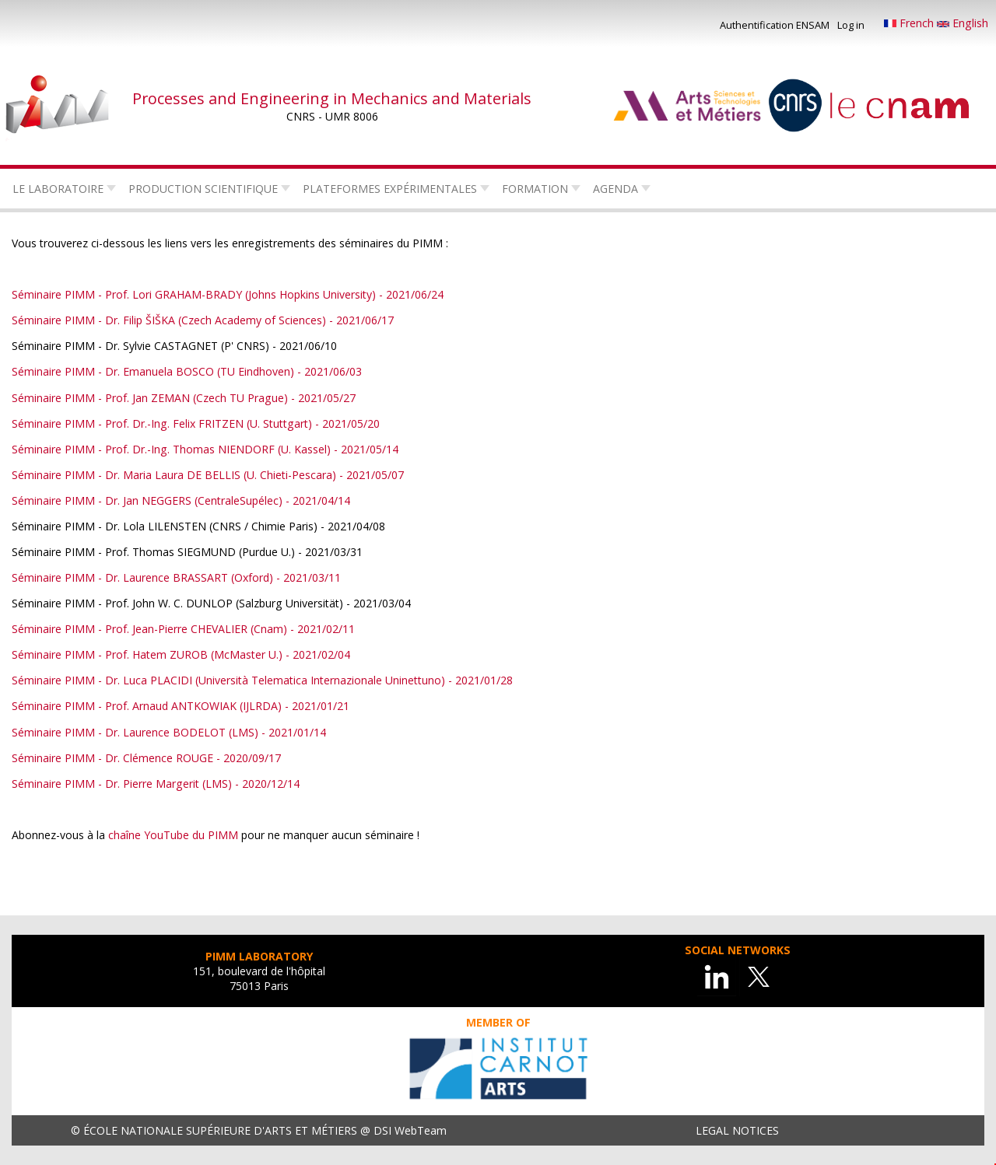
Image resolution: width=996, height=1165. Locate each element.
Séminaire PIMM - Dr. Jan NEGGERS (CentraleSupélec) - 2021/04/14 (181, 500)
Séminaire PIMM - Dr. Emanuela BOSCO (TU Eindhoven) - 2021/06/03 (187, 371)
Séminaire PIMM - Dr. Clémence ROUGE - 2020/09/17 (146, 757)
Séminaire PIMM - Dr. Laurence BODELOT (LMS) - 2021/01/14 (169, 732)
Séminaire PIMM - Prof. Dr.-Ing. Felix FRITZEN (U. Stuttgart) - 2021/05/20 (196, 423)
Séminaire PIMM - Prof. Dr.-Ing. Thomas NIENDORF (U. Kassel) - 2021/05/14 (205, 449)
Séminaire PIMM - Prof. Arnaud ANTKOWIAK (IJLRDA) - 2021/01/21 (180, 705)
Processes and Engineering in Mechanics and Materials (331, 98)
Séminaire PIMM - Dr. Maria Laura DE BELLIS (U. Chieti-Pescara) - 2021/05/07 (208, 474)
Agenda (615, 188)
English (962, 23)
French (910, 23)
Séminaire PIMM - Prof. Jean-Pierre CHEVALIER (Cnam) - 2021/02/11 (183, 628)
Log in (850, 25)
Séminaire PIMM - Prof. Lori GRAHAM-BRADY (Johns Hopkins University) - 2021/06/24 (228, 294)
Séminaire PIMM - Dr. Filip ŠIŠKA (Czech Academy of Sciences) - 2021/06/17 (203, 320)
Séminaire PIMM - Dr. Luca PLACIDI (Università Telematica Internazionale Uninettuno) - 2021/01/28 (262, 680)
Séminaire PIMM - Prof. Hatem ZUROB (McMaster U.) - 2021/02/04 (181, 654)
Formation (535, 188)
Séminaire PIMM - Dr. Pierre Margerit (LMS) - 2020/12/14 (156, 783)
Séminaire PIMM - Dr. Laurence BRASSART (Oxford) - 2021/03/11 (176, 577)
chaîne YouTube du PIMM (173, 834)
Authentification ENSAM (774, 25)
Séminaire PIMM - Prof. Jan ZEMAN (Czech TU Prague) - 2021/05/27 (184, 397)
